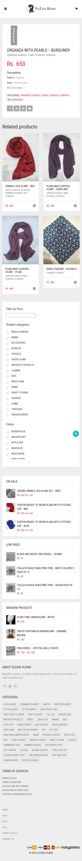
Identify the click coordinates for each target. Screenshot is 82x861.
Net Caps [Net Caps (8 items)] (53, 730)
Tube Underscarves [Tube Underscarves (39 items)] (38, 755)
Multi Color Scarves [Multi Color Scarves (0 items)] (28, 730)
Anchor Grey (18, 437)
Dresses (16, 353)
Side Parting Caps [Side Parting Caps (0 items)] (53, 745)
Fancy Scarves (12, 190)
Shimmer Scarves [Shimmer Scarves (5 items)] (32, 745)
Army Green (18, 459)
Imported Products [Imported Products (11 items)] (13, 719)
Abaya (14, 337)
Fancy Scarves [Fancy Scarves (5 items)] (35, 714)
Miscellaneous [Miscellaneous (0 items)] (59, 724)
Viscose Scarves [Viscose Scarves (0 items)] (30, 760)
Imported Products (22, 364)
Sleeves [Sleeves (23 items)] (24, 750)
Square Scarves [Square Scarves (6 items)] (40, 750)
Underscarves (19, 414)
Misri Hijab (17, 381)
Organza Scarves (17, 55)
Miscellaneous (20, 331)
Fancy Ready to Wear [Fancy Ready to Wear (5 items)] (14, 714)
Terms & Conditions (11, 782)
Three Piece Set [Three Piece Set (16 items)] (59, 750)
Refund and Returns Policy (15, 790)
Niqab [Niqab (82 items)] (36, 735)
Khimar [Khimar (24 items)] (55, 719)
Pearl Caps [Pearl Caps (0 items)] (69, 735)
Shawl (15, 403)
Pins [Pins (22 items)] (6, 740)
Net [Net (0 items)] (44, 730)
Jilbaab (15, 370)
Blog (4, 821)
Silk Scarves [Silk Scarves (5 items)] (10, 750)
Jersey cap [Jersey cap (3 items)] (42, 719)
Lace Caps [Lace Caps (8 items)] (8, 724)
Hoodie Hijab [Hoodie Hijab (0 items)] (65, 714)
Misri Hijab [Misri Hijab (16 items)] (9, 730)
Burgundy (17, 99)
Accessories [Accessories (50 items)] (10, 704)
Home (5, 809)
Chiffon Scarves (54, 193)
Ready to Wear (19, 392)
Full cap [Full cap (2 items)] (50, 714)
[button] (34, 206)
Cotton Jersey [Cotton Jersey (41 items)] (11, 709)
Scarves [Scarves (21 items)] (72, 740)
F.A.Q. (4, 827)
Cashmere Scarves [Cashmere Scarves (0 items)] (29, 704)
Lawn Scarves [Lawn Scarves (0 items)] (24, 724)
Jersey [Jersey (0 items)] (30, 719)
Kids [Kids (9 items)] (65, 719)
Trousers (16, 409)
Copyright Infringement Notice (17, 794)
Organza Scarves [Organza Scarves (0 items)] (51, 735)
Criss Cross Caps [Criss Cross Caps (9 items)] (49, 709)
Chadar (50, 273)
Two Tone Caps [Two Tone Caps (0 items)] (59, 755)
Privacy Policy (9, 778)
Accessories (18, 342)
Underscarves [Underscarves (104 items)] (11, 760)
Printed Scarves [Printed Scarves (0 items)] (37, 740)
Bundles (16, 348)
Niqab (14, 387)
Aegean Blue (18, 431)
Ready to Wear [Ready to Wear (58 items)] (57, 740)
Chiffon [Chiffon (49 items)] (46, 704)
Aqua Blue (17, 448)
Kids (13, 375)
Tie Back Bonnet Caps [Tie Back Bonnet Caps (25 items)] (14, 755)
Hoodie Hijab (18, 359)
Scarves (51, 55)
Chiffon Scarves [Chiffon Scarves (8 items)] (62, 704)
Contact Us (8, 839)
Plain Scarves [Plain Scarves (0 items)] (19, 740)
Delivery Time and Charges (15, 786)
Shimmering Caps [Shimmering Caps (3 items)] (12, 745)
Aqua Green (17, 453)
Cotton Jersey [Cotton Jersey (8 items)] (29, 709)
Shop (5, 815)
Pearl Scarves (36, 55)
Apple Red (17, 442)
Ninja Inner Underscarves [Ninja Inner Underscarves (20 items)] (16, 735)
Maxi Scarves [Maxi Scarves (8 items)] (41, 724)
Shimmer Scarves (14, 193)
